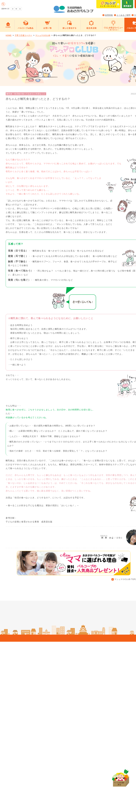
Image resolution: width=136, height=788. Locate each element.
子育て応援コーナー (23, 35)
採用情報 (109, 15)
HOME (9, 35)
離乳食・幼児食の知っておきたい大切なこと (26, 94)
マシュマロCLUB (42, 35)
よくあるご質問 (123, 15)
